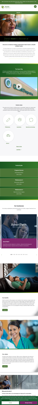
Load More (18, 149)
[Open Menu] (35, 6)
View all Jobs (19, 146)
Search (18, 12)
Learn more (5, 366)
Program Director (19, 170)
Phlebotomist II (19, 180)
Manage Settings (28, 402)
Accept (10, 402)
